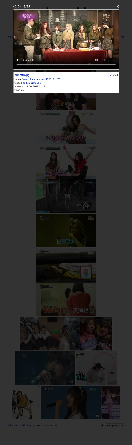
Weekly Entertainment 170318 (38, 79)
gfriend (33, 82)
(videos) (57, 78)
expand (114, 74)
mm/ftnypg (22, 75)
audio (26, 82)
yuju (39, 82)
